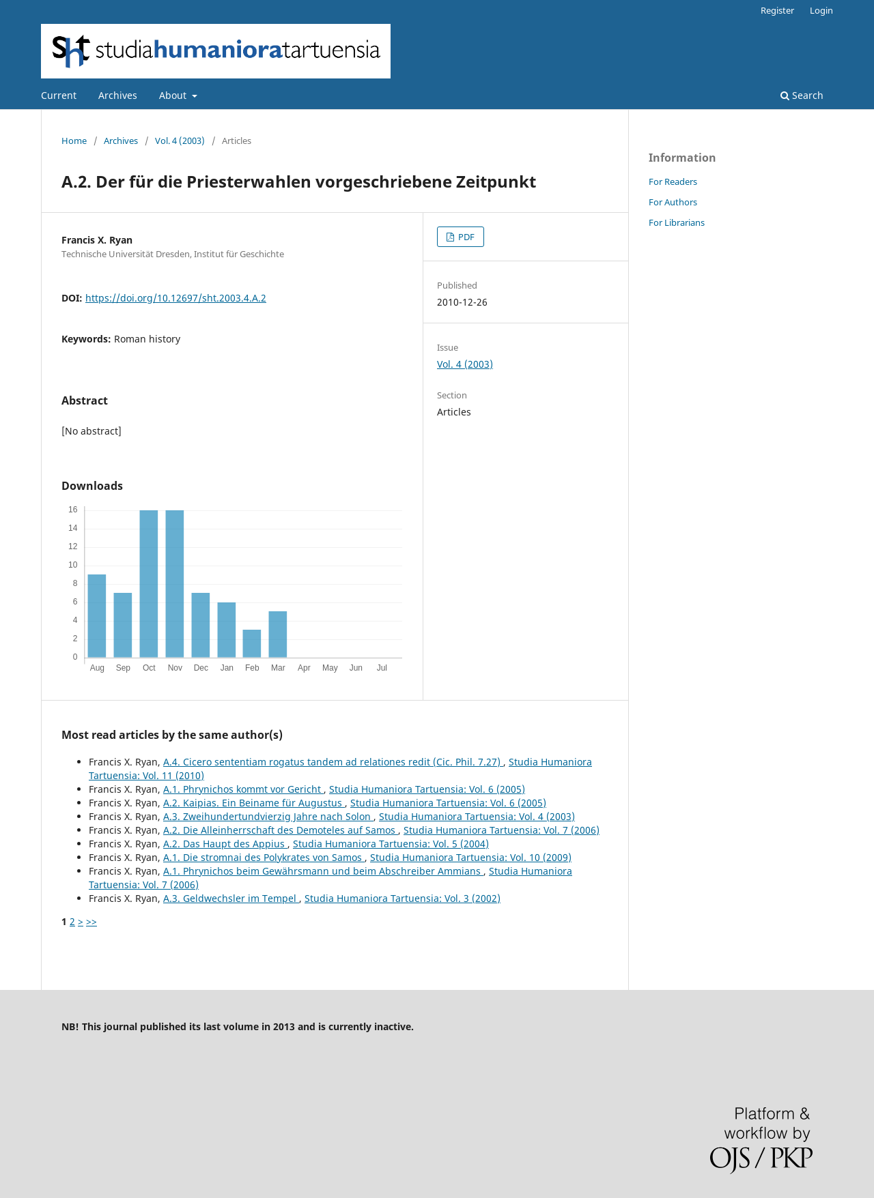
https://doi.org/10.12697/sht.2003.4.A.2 (175, 297)
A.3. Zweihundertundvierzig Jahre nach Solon (268, 816)
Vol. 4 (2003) (180, 140)
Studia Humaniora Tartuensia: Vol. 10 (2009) (471, 857)
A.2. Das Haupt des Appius (225, 843)
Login (821, 10)
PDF (465, 237)
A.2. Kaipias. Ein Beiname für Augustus (254, 802)
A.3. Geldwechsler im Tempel (231, 898)
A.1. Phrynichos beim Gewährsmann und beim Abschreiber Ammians (323, 870)
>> (91, 921)
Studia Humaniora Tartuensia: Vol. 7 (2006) (502, 829)
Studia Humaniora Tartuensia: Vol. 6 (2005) (427, 789)
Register (777, 10)
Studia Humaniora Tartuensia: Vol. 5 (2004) (391, 843)
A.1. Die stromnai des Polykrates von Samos (264, 857)
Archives (117, 95)
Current (58, 95)
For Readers (673, 181)
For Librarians (677, 222)
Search (801, 95)
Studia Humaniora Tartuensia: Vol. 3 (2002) (403, 898)
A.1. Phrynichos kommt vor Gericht (243, 789)
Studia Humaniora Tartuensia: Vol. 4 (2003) (477, 816)
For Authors (673, 202)
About (174, 95)
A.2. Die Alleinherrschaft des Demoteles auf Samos (280, 829)
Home (74, 140)
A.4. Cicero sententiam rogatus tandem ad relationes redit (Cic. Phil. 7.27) (333, 761)
